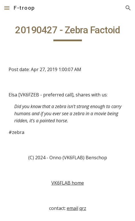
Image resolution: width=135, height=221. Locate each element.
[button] (7, 8)
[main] (67, 33)
